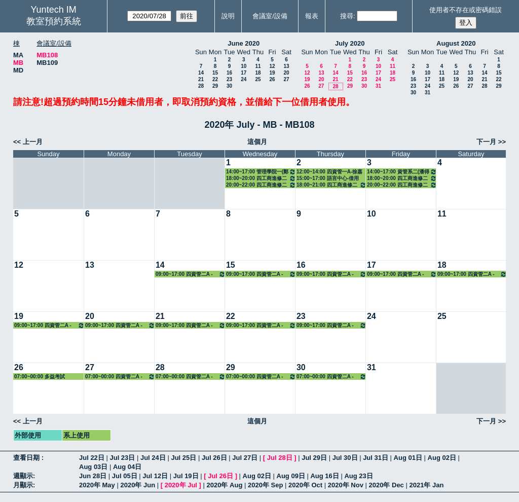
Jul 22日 (91, 457)
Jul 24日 (153, 457)
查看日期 (27, 457)
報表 (311, 16)
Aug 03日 (93, 467)
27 (286, 79)
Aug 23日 (358, 476)
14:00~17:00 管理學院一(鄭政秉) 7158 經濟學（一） (261, 171)
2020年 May (97, 485)
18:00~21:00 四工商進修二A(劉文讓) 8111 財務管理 (331, 185)
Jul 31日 (375, 457)
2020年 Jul (181, 485)
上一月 (33, 142)
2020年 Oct (305, 485)
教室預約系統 (53, 21)
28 (201, 86)
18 (258, 73)
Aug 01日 (408, 457)
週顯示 (23, 476)
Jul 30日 (345, 457)
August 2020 (455, 43)
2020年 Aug (225, 485)
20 (286, 73)
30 (229, 86)
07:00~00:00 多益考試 (39, 376)
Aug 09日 (291, 476)
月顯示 (23, 485)
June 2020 (244, 43)
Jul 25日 (183, 457)
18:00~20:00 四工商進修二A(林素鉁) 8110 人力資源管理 (402, 178)
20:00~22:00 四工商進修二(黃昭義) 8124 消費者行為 (402, 185)
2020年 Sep (265, 485)
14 (201, 73)
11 (258, 66)
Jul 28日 (279, 457)
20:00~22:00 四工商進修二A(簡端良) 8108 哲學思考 (261, 185)
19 (272, 73)
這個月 (257, 142)
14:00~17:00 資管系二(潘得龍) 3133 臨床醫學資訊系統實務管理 (402, 171)
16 (229, 73)
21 (201, 79)
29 (215, 86)
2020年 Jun (137, 485)
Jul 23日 (122, 457)
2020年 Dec (385, 485)
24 (243, 79)
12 (272, 66)
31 (378, 86)
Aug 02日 (442, 457)
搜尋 (346, 16)
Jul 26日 (214, 457)
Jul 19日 (186, 476)
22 (215, 79)
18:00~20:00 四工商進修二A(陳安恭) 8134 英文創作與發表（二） (261, 178)
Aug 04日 (127, 467)
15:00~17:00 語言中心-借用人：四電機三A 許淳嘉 (327, 178)
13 (286, 66)
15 (215, 73)
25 (258, 79)
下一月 (486, 142)
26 (272, 79)
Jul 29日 (314, 457)
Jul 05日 (124, 476)
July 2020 (350, 43)
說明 (228, 16)
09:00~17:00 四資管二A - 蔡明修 (191, 274)
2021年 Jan (426, 485)
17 (243, 73)
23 (229, 79)
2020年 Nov (345, 485)
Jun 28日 (92, 476)
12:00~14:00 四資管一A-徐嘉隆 (329, 172)
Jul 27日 (244, 457)
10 (243, 66)
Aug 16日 (324, 476)
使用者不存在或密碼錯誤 (465, 10)
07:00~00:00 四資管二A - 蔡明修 (120, 376)
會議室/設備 (269, 16)
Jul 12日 (155, 476)
